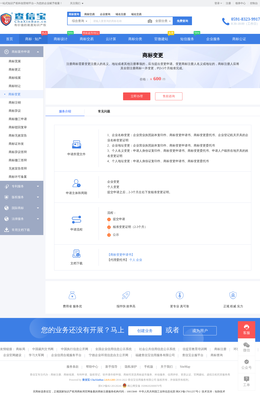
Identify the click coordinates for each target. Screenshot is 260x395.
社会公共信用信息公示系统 (157, 349)
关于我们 (167, 366)
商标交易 (89, 14)
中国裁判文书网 (43, 349)
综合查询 (80, 21)
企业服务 (213, 39)
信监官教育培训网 (195, 349)
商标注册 (220, 349)
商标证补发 (16, 143)
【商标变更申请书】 (121, 254)
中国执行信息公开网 (74, 349)
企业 (139, 260)
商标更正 (15, 69)
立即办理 (137, 96)
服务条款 (73, 366)
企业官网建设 (12, 355)
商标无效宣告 (18, 135)
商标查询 (74, 14)
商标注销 (15, 102)
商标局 (20, 349)
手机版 (148, 366)
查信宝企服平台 (192, 355)
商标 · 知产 (33, 39)
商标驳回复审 (18, 127)
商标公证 (239, 39)
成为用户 (200, 331)
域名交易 (136, 14)
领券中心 (240, 3)
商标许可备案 (18, 176)
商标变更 (14, 94)
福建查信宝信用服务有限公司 (155, 355)
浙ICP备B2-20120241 (110, 385)
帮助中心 (92, 366)
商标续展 (15, 77)
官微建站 (161, 39)
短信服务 (187, 39)
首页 (9, 39)
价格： (144, 79)
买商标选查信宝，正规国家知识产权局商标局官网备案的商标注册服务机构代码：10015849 (85, 391)
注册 (228, 3)
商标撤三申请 (18, 119)
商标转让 (15, 86)
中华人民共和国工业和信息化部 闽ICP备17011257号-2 (169, 391)
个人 (132, 260)
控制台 (254, 3)
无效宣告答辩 (18, 168)
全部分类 (163, 21)
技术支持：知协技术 (213, 391)
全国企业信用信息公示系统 (113, 349)
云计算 (111, 39)
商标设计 (61, 39)
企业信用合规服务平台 (66, 355)
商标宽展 (15, 61)
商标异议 (15, 110)
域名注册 (120, 14)
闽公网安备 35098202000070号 (142, 385)
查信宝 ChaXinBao (93, 379)
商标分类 (135, 39)
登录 (217, 3)
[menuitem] (21, 113)
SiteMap (185, 366)
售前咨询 (169, 96)
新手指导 (111, 366)
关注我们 (77, 3)
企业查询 (105, 14)
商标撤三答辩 (18, 160)
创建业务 (145, 331)
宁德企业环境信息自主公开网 (108, 355)
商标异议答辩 (18, 152)
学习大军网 (36, 355)
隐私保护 (131, 366)
